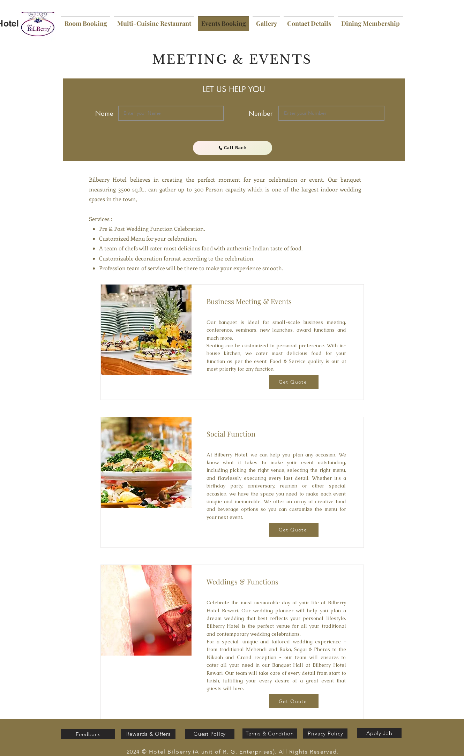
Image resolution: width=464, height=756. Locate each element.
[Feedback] (88, 734)
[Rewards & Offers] (148, 734)
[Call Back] (232, 148)
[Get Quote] (294, 382)
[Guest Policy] (209, 734)
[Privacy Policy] (325, 733)
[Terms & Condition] (269, 733)
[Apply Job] (379, 733)
